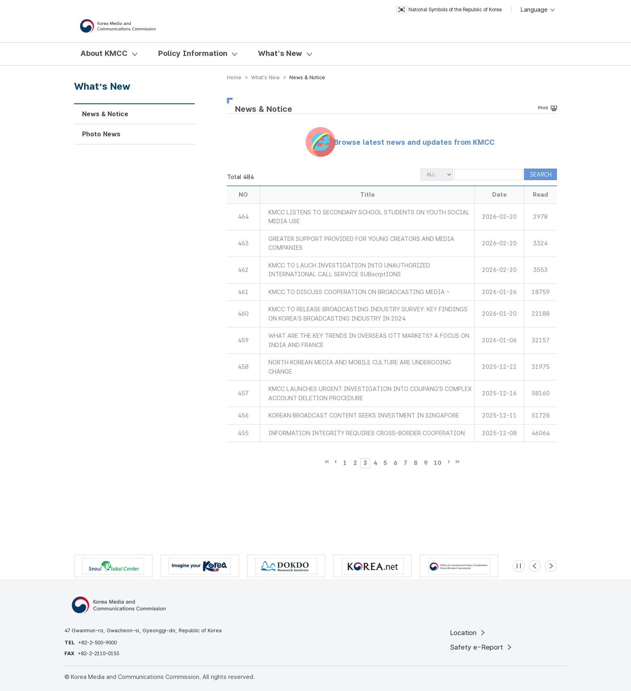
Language (538, 9)
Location (468, 633)
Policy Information (192, 53)
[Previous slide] (535, 566)
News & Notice (105, 114)
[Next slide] (551, 566)
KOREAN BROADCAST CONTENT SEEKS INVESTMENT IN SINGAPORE (363, 415)
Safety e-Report (481, 647)
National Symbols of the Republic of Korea (449, 9)
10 (437, 463)
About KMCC (104, 53)
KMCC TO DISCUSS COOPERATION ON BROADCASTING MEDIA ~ (359, 292)
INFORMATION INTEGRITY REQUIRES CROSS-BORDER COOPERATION (366, 433)
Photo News (101, 134)
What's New (280, 53)
